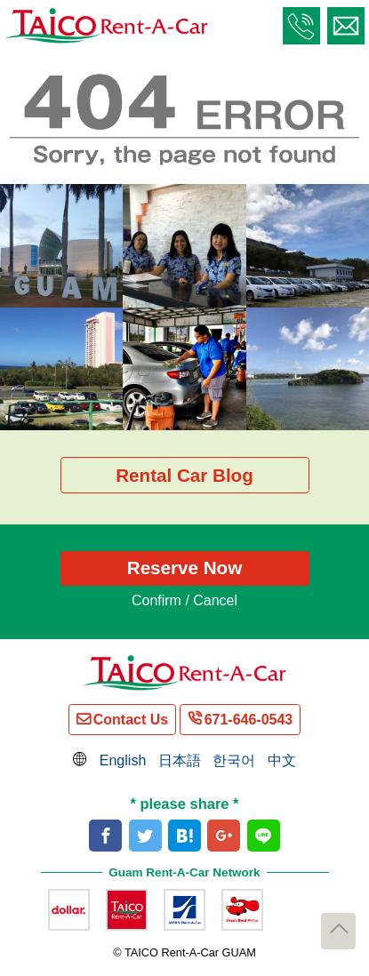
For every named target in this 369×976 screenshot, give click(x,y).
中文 (282, 760)
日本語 (179, 760)
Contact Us (130, 719)
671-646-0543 (249, 719)
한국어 (234, 760)
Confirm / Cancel (184, 600)
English (123, 760)
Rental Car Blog (184, 475)
